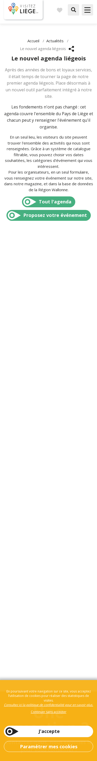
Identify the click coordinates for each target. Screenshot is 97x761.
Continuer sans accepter (48, 712)
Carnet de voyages (59, 10)
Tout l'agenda (55, 201)
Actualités (55, 40)
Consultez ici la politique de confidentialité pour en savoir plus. (48, 705)
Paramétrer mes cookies (48, 746)
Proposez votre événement (55, 215)
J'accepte (49, 731)
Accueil (33, 40)
